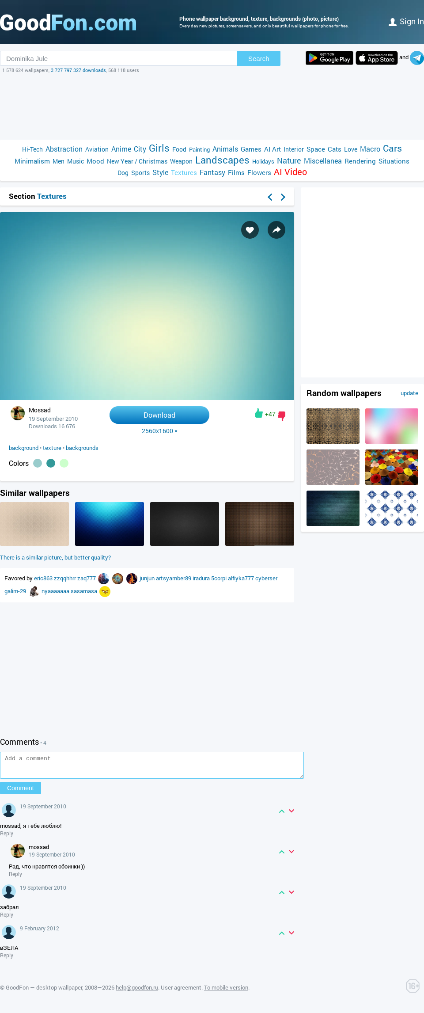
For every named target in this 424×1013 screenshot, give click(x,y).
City (140, 148)
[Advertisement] (212, 106)
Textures (184, 172)
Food (179, 149)
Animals (225, 148)
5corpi (219, 578)
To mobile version (226, 991)
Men (58, 161)
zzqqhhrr (65, 578)
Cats (334, 149)
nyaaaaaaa (56, 591)
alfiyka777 (241, 578)
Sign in (406, 21)
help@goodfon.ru (137, 991)
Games (251, 149)
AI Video (290, 172)
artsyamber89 (174, 578)
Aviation (97, 149)
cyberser (266, 578)
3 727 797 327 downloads (78, 70)
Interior (294, 149)
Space (316, 149)
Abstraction (64, 148)
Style (160, 172)
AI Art (272, 149)
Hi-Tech (32, 149)
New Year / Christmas (137, 161)
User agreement (181, 991)
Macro (370, 148)
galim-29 (15, 591)
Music (75, 161)
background (23, 448)
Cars (392, 148)
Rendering (360, 160)
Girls (159, 148)
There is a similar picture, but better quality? (55, 557)
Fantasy (212, 172)
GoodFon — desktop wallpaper (44, 991)
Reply (6, 837)
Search (258, 58)
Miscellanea (323, 160)
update (409, 393)
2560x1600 (160, 431)
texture (52, 448)
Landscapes (222, 160)
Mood (95, 160)
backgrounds (82, 448)
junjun (148, 578)
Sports (140, 172)
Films (236, 172)
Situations (394, 160)
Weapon (181, 161)
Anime (121, 148)
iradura (202, 578)
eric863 (44, 578)
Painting (199, 149)
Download (159, 414)
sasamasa (84, 591)
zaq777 (87, 578)
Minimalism (32, 160)
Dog (123, 172)
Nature (289, 161)
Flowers (259, 172)
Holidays (263, 161)
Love (350, 149)
